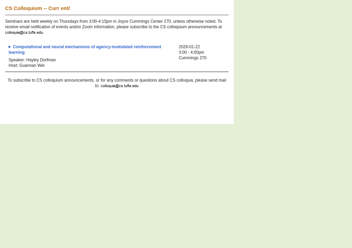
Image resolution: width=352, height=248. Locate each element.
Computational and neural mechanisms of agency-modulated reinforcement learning (85, 49)
